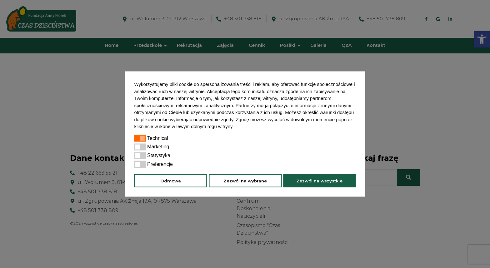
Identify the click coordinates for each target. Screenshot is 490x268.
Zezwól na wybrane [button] (245, 180)
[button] (236, 127)
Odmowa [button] (170, 180)
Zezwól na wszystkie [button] (319, 180)
